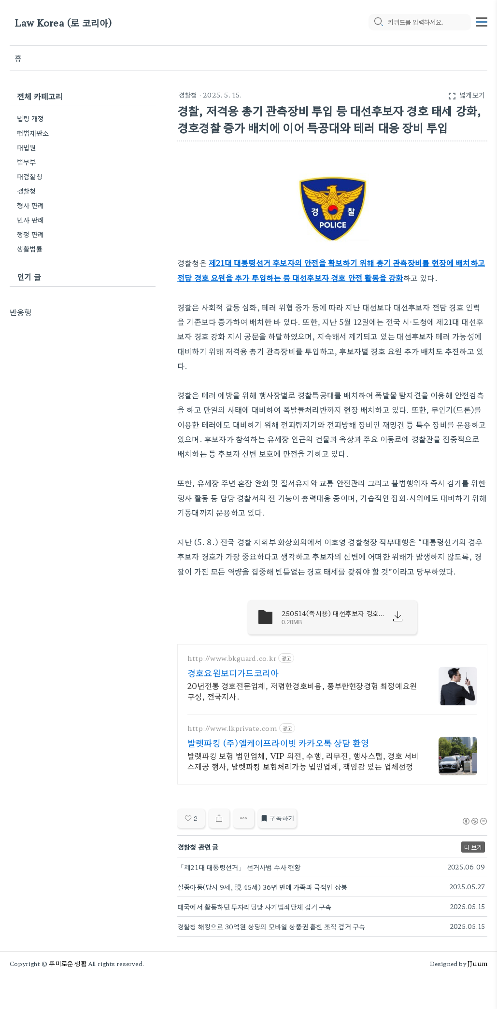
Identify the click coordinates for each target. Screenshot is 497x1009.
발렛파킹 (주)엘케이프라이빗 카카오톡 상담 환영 (278, 742)
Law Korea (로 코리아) (63, 22)
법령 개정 (30, 118)
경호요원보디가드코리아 (233, 672)
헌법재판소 (33, 133)
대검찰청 (30, 176)
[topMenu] (481, 21)
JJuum (477, 963)
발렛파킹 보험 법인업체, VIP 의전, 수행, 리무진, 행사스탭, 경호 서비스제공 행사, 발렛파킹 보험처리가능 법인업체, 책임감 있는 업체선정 (303, 760)
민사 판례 (30, 219)
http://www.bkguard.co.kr (231, 658)
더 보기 (473, 847)
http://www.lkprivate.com (232, 728)
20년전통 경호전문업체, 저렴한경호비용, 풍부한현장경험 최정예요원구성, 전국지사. (302, 690)
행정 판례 (30, 234)
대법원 (26, 147)
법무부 (26, 162)
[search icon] (378, 22)
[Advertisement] (83, 378)
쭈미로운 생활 (67, 963)
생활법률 (30, 248)
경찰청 (188, 94)
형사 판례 (30, 205)
